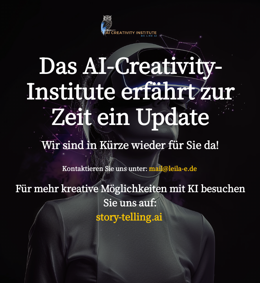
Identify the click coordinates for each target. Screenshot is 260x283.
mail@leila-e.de (173, 168)
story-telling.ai (130, 216)
